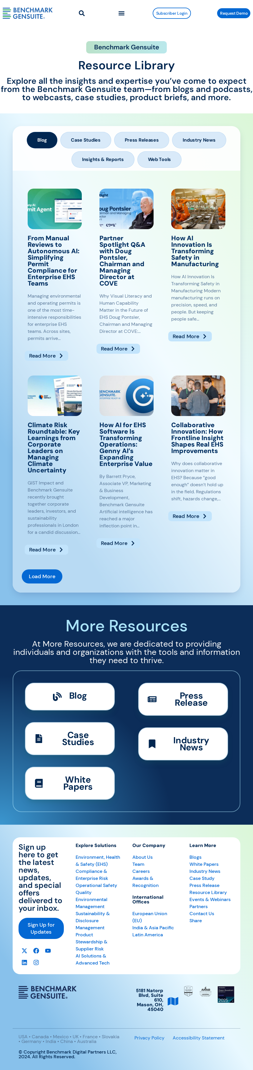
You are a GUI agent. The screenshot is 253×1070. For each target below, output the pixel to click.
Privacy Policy (149, 1038)
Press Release (204, 885)
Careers (141, 871)
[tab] (42, 140)
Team (138, 864)
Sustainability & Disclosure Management (93, 920)
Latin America (147, 935)
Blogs (195, 857)
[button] (121, 13)
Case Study (201, 878)
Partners (198, 906)
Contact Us (201, 913)
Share (195, 921)
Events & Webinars (210, 899)
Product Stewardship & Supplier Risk (91, 942)
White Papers (204, 864)
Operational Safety (96, 885)
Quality (83, 892)
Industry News (204, 871)
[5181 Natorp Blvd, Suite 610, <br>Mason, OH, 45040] (173, 1001)
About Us (142, 857)
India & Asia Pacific (153, 928)
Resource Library (208, 892)
